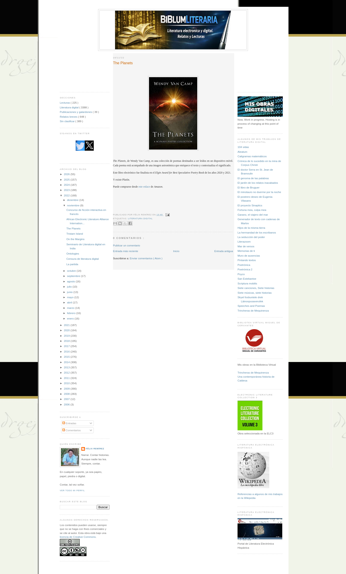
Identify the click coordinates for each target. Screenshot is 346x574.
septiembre (74, 275)
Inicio (176, 251)
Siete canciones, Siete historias (256, 287)
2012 (67, 372)
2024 (67, 184)
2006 (67, 404)
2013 (67, 367)
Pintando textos (247, 260)
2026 (67, 174)
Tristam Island (74, 233)
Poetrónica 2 (245, 269)
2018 (67, 340)
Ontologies (72, 253)
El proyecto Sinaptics (250, 205)
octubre (72, 270)
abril (70, 302)
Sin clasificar (67, 121)
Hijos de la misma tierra (251, 227)
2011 (67, 377)
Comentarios (71, 430)
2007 (67, 399)
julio (69, 286)
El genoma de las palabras (253, 178)
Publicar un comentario (126, 245)
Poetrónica (244, 264)
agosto (71, 281)
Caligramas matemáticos (252, 156)
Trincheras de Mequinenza (253, 310)
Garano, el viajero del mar (253, 214)
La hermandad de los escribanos (257, 232)
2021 (67, 325)
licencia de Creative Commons (78, 536)
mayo (70, 297)
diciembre (73, 199)
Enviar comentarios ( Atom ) (146, 258)
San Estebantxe (247, 278)
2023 (67, 189)
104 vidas (243, 146)
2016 (67, 351)
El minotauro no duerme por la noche (259, 192)
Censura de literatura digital (82, 258)
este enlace (144, 186)
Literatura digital (69, 107)
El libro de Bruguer (249, 187)
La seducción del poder (251, 237)
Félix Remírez (95, 449)
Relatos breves (69, 116)
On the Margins (75, 239)
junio (70, 292)
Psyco (241, 274)
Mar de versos (246, 246)
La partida (72, 264)
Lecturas (65, 102)
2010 (67, 383)
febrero (71, 313)
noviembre (73, 205)
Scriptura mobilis (247, 283)
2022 (67, 195)
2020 (67, 330)
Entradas (69, 423)
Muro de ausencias (249, 255)
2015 (67, 356)
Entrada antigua (223, 251)
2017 (67, 346)
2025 (67, 179)
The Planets (73, 228)
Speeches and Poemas (251, 305)
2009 (67, 388)
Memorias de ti (246, 250)
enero (70, 318)
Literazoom (244, 241)
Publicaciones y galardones (76, 111)
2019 (67, 335)
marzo (71, 307)
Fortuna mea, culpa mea (252, 209)
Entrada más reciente (125, 251)
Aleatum (242, 151)
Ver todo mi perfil (72, 490)
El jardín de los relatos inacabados (258, 182)
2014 (67, 362)
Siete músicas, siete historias (255, 292)
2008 (67, 393)
